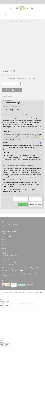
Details (17, 131)
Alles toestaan (23, 225)
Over (24, 131)
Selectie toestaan (35, 220)
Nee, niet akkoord (35, 225)
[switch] (40, 152)
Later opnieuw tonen (21, 220)
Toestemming (8, 131)
